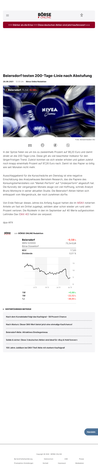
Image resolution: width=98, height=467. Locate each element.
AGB (66, 459)
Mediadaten (79, 463)
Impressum (62, 463)
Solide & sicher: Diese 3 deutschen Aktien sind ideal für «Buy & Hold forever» (42, 340)
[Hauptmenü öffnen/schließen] (7, 15)
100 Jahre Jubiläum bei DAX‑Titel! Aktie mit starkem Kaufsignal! (35, 347)
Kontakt (45, 463)
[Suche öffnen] (90, 15)
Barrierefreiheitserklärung (23, 459)
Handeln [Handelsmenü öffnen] (91, 432)
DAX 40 (24, 214)
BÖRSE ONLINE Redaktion (30, 233)
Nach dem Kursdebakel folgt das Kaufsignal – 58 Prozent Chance (36, 316)
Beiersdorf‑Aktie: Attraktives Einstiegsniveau (27, 332)
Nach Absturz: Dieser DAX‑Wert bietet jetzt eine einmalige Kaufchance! (39, 324)
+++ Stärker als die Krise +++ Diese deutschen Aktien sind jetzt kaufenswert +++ (49, 25)
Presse (81, 459)
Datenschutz (48, 459)
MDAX (80, 202)
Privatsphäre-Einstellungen (23, 463)
